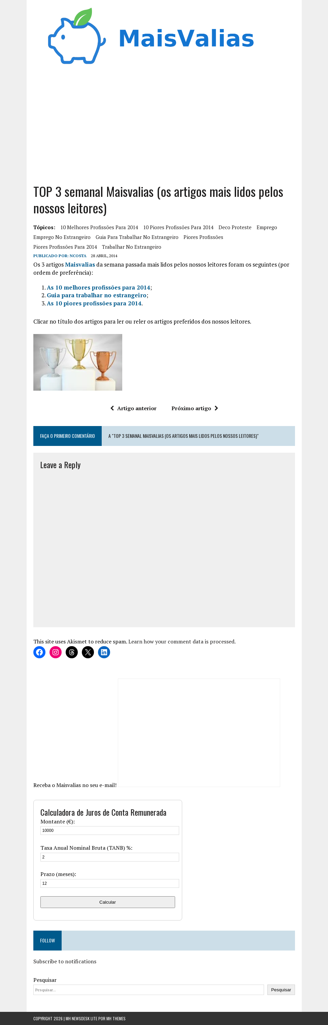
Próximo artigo (194, 408)
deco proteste (235, 227)
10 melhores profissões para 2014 (99, 227)
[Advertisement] (164, 122)
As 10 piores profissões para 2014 (94, 303)
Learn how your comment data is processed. (182, 641)
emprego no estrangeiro (62, 237)
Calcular (107, 902)
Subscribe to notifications (64, 961)
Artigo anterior (133, 408)
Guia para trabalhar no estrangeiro (137, 237)
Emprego (267, 227)
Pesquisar (45, 980)
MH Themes (116, 1018)
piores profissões (203, 237)
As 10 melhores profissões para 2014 (98, 287)
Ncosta (78, 255)
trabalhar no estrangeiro (131, 246)
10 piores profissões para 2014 (178, 227)
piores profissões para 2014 (65, 246)
